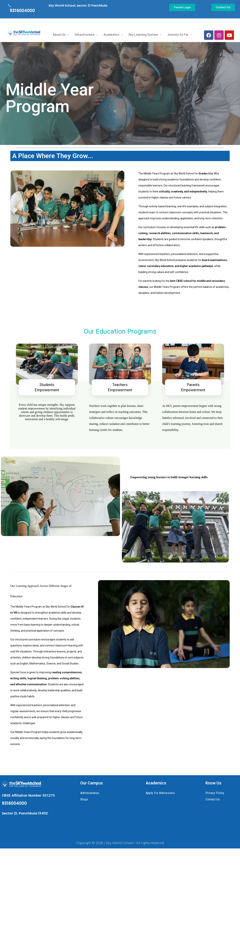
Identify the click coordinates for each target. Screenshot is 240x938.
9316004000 (22, 11)
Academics (113, 34)
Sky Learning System (145, 34)
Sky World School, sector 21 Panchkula (78, 5)
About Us (61, 34)
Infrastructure (86, 34)
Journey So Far (179, 34)
